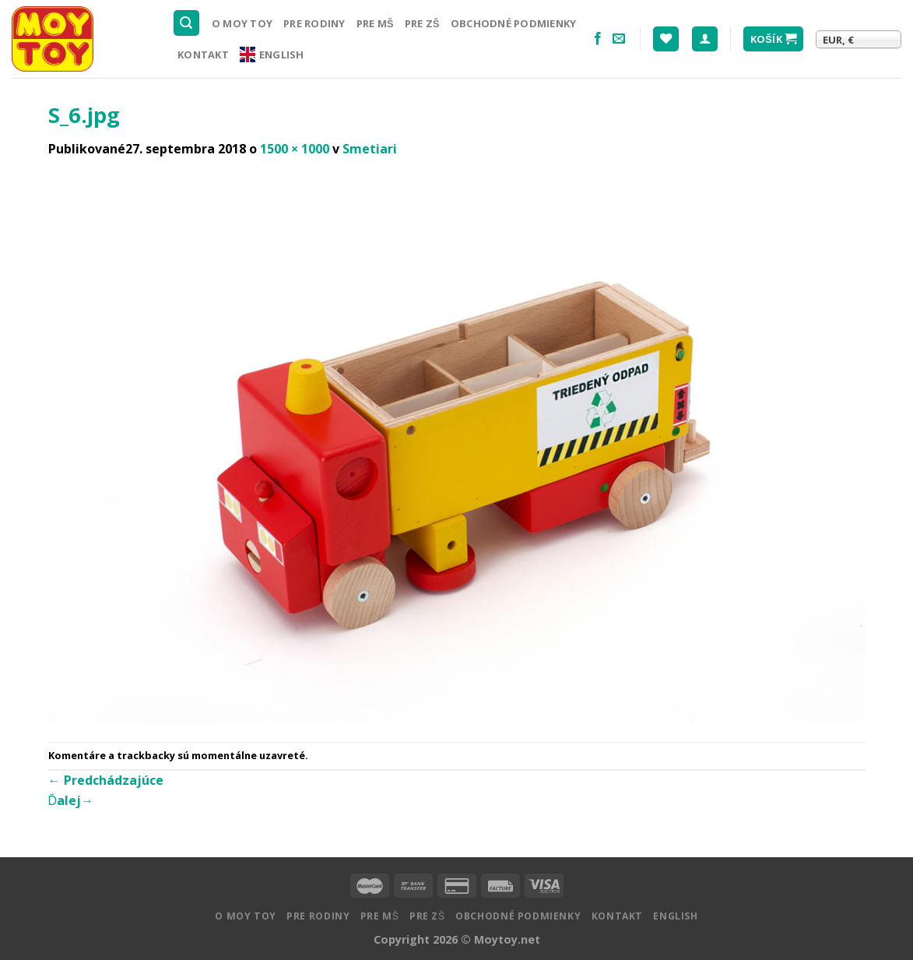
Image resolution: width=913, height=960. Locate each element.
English (272, 54)
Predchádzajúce (105, 780)
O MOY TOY (242, 23)
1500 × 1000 (294, 148)
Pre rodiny (314, 23)
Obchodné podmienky (514, 23)
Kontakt (203, 54)
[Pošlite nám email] (619, 39)
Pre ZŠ (422, 23)
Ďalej (71, 800)
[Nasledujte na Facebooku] (598, 39)
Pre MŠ (375, 23)
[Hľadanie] (187, 23)
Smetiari (369, 148)
